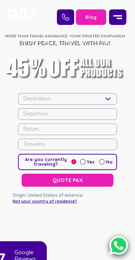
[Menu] (117, 17)
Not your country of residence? (45, 170)
